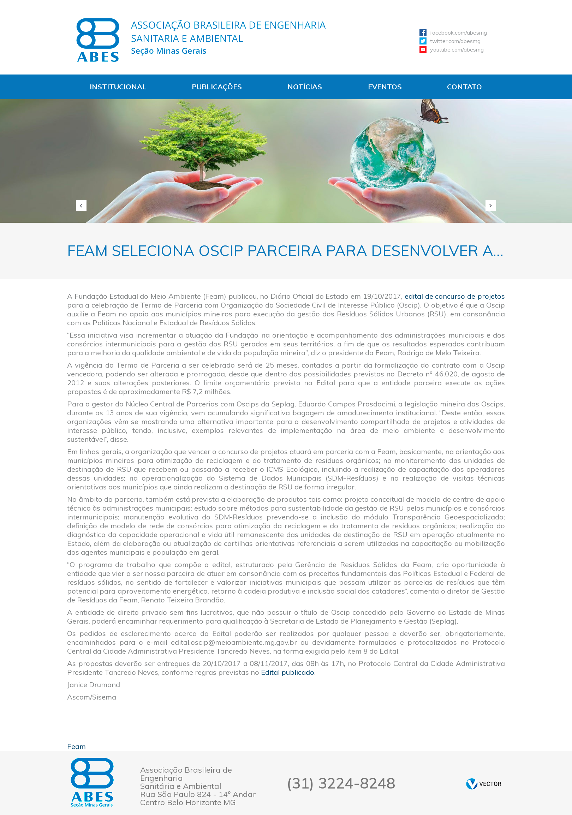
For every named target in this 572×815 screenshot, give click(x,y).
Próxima (490, 205)
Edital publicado (287, 672)
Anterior (81, 205)
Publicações (217, 86)
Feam (76, 746)
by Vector (483, 784)
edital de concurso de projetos (455, 296)
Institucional (118, 86)
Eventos (385, 86)
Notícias (304, 86)
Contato (464, 86)
